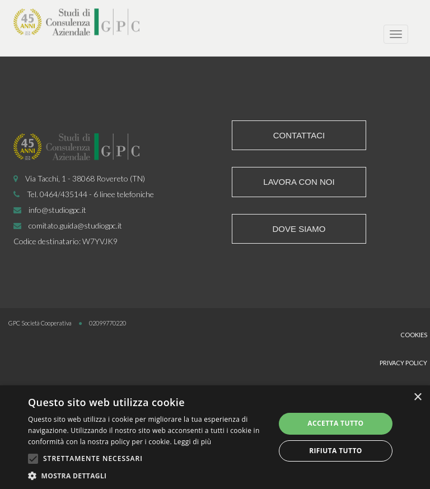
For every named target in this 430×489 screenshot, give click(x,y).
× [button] (417, 397)
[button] (148, 475)
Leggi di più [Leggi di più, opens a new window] (192, 441)
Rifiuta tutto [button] (335, 450)
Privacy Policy (403, 362)
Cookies (413, 334)
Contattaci (299, 135)
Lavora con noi (298, 182)
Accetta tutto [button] (335, 423)
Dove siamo (298, 229)
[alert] (215, 437)
